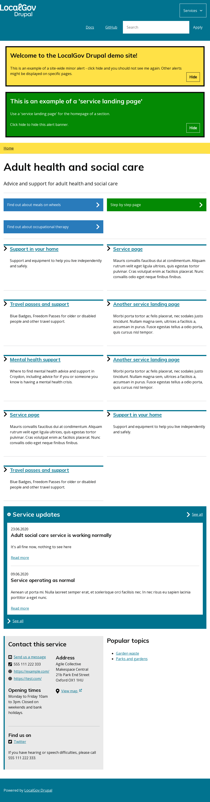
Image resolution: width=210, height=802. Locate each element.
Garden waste (127, 653)
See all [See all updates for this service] (195, 515)
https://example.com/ (31, 671)
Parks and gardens (132, 658)
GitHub (111, 27)
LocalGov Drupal (38, 790)
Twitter (20, 741)
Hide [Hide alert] (193, 77)
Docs (90, 27)
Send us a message (30, 656)
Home (9, 148)
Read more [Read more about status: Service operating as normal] (20, 608)
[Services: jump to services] (193, 10)
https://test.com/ (28, 678)
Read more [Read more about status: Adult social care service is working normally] (20, 557)
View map (71, 690)
